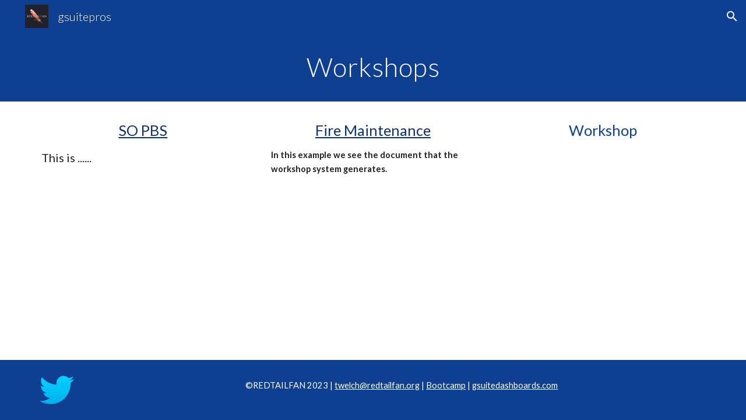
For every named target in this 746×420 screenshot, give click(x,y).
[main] (373, 67)
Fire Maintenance (373, 130)
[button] (732, 16)
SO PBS (142, 130)
